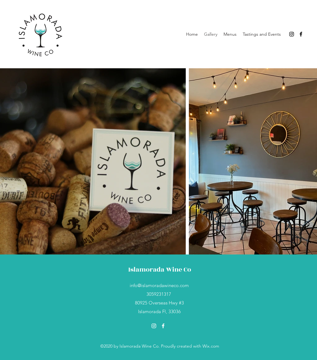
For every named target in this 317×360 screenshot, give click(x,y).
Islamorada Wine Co (159, 269)
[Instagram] (292, 34)
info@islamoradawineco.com (159, 285)
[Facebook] (301, 34)
